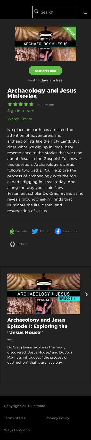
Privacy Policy (57, 418)
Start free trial (45, 70)
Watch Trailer (19, 118)
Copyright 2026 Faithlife (24, 406)
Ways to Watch (17, 430)
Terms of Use (14, 418)
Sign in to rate (20, 110)
